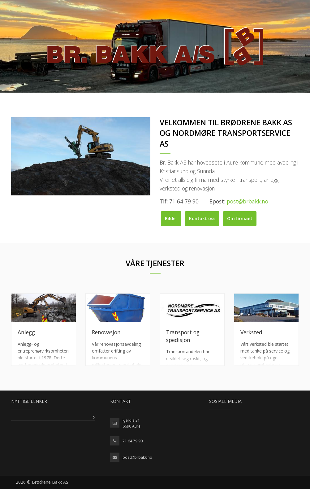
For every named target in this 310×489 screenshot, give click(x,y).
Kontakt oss (202, 218)
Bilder (171, 218)
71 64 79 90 (133, 441)
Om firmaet (239, 218)
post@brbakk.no (137, 457)
